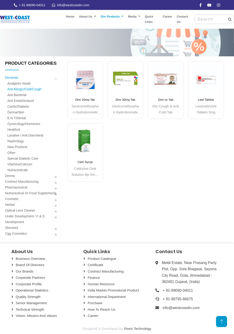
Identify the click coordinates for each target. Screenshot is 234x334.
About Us (85, 16)
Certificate (95, 265)
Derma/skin (15, 112)
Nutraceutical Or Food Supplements (30, 193)
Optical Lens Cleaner (20, 210)
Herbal (10, 204)
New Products (17, 147)
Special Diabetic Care (23, 158)
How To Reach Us (101, 309)
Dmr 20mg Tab (85, 99)
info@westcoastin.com (72, 5)
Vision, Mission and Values (36, 316)
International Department (107, 297)
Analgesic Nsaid (18, 83)
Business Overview (30, 259)
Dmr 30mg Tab (125, 99)
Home (70, 16)
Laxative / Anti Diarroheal (25, 135)
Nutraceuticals (17, 170)
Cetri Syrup (85, 162)
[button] (56, 79)
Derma (10, 176)
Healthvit (13, 129)
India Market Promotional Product (113, 290)
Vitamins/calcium (19, 164)
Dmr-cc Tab (165, 99)
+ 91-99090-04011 (31, 5)
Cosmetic (11, 199)
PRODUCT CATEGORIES (30, 63)
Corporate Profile (29, 284)
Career (167, 16)
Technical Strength (30, 309)
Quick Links (149, 19)
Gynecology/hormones (23, 124)
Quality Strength (28, 297)
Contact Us (182, 19)
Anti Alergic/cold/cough (24, 89)
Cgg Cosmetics (16, 233)
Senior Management (31, 303)
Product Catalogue (102, 259)
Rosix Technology (137, 329)
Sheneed (11, 228)
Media (132, 16)
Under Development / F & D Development (25, 219)
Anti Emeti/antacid (20, 101)
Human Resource (101, 284)
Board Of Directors (30, 265)
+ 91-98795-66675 (178, 299)
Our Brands (24, 271)
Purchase (95, 303)
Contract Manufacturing (22, 181)
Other (11, 153)
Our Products (110, 16)
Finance (94, 277)
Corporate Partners (30, 277)
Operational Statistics (32, 290)
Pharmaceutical (16, 187)
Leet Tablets (206, 99)
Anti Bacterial (16, 95)
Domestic (11, 77)
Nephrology (15, 141)
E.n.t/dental (16, 118)
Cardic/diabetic (18, 106)
